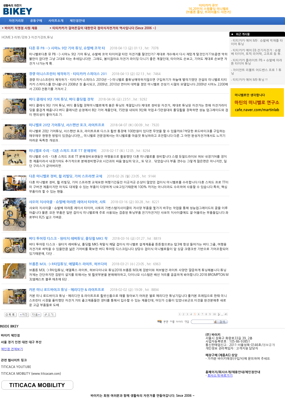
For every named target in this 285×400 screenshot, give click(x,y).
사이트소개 (55, 20)
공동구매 (36, 20)
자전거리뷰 (16, 20)
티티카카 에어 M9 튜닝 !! (249, 79)
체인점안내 (77, 20)
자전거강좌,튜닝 (42, 37)
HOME (6, 37)
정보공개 (269, 344)
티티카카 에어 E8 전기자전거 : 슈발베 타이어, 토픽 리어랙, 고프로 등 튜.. (256, 52)
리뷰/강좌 (21, 37)
